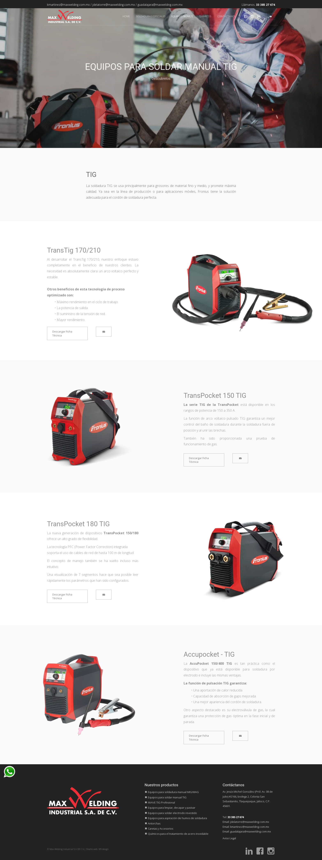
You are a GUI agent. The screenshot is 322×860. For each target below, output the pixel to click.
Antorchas (152, 823)
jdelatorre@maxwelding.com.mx (113, 5)
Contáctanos (226, 16)
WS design (104, 849)
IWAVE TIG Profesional (160, 802)
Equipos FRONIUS (182, 16)
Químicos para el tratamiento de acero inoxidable (176, 834)
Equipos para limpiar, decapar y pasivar (170, 807)
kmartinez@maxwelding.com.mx (68, 5)
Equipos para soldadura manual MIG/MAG (172, 792)
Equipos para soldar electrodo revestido (171, 813)
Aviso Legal (229, 838)
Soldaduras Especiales (150, 16)
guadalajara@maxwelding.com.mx (160, 5)
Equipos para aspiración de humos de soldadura (176, 818)
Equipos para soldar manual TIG (165, 797)
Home (126, 16)
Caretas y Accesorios (159, 828)
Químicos (205, 16)
